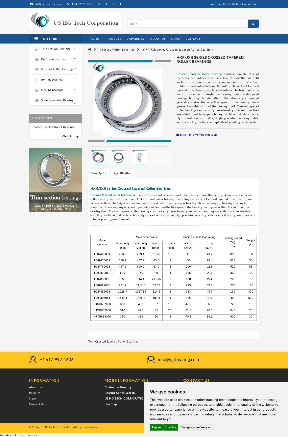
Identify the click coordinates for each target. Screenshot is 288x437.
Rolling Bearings (55, 79)
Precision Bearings (55, 59)
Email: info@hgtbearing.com (197, 134)
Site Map (111, 404)
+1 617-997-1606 (80, 4)
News (33, 398)
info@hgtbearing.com (46, 4)
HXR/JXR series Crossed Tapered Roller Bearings (178, 49)
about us (158, 38)
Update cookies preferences (18, 435)
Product (35, 392)
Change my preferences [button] (196, 427)
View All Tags (70, 136)
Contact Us (37, 404)
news (175, 38)
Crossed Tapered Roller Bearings (53, 127)
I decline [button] (170, 427)
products (112, 38)
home (94, 38)
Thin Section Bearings (55, 49)
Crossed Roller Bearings (55, 69)
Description (99, 173)
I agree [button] (156, 427)
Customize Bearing (118, 387)
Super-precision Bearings (55, 101)
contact (193, 38)
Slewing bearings (55, 90)
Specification (122, 173)
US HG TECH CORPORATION (125, 398)
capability (136, 38)
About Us (35, 387)
